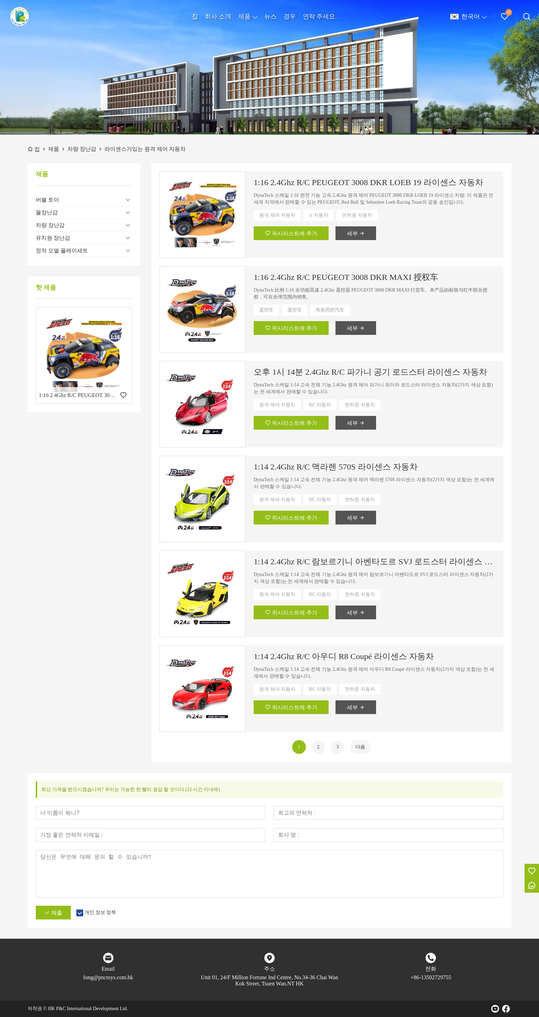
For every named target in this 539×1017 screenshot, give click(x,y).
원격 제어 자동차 (277, 215)
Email (108, 969)
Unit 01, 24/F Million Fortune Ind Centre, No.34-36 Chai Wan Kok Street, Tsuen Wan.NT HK (269, 980)
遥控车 (266, 310)
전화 (430, 969)
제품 (244, 16)
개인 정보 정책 (100, 912)
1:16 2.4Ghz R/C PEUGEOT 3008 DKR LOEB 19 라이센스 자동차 (368, 182)
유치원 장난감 (53, 238)
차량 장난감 (50, 225)
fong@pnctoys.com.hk (108, 977)
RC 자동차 (320, 404)
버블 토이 (47, 200)
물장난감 (47, 212)
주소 (269, 969)
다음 (360, 746)
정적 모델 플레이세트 (62, 250)
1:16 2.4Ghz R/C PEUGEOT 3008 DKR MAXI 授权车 (346, 277)
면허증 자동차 (357, 215)
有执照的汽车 (330, 310)
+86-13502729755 (430, 977)
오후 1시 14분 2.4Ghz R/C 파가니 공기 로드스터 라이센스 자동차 (370, 372)
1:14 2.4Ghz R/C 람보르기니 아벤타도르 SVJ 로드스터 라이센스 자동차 (374, 561)
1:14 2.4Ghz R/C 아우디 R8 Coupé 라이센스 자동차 (344, 656)
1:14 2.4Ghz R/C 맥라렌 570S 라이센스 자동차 (336, 466)
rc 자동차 (318, 215)
